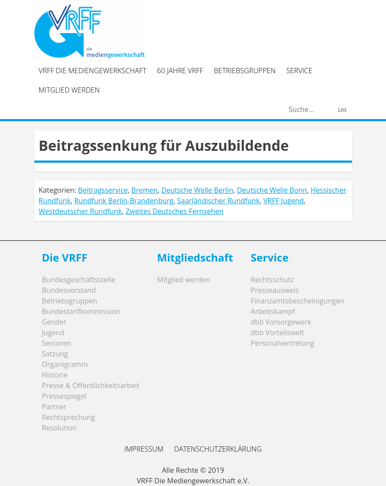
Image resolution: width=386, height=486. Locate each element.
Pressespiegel (64, 396)
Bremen (144, 190)
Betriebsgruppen (245, 70)
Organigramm (65, 364)
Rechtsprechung (68, 417)
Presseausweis (275, 290)
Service (299, 70)
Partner (54, 406)
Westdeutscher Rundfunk (80, 211)
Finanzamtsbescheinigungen (297, 301)
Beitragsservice (103, 190)
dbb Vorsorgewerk (281, 322)
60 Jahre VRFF (180, 70)
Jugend (53, 332)
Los (342, 109)
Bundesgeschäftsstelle (78, 279)
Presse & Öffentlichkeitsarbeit (90, 385)
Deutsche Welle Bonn (272, 190)
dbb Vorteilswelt (277, 332)
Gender (54, 322)
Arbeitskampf (273, 311)
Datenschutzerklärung (218, 449)
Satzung (55, 354)
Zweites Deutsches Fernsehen (175, 211)
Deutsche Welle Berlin (197, 190)
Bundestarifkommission (81, 311)
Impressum (143, 449)
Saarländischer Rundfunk (218, 201)
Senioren (56, 343)
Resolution (59, 428)
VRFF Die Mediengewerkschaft (92, 70)
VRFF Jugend (283, 201)
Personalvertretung (282, 343)
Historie (54, 375)
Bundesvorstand (69, 290)
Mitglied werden (69, 90)
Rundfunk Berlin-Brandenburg (124, 201)
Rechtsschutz (272, 279)
